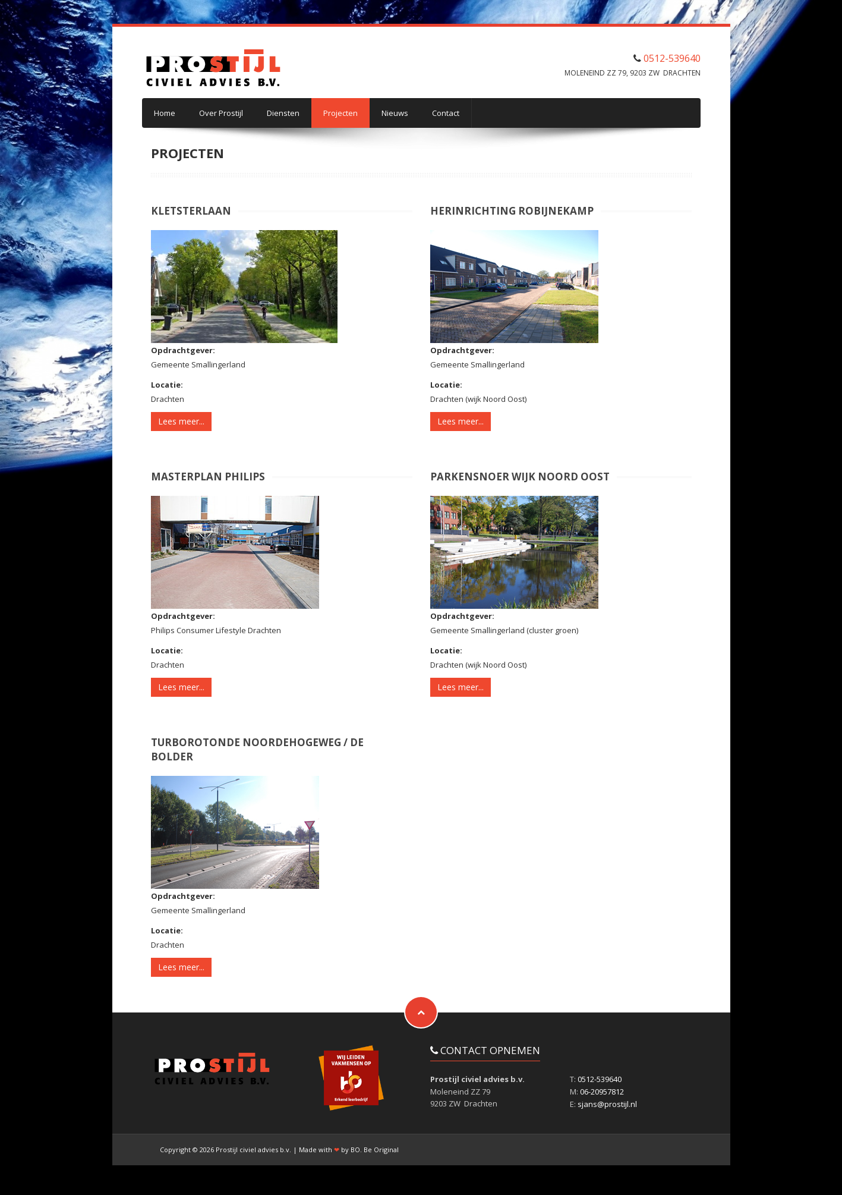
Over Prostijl (221, 113)
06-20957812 (602, 1091)
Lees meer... (181, 421)
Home (164, 113)
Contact (445, 113)
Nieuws (394, 113)
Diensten (283, 113)
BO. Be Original (375, 1149)
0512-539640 (672, 58)
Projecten (340, 113)
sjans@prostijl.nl (607, 1104)
